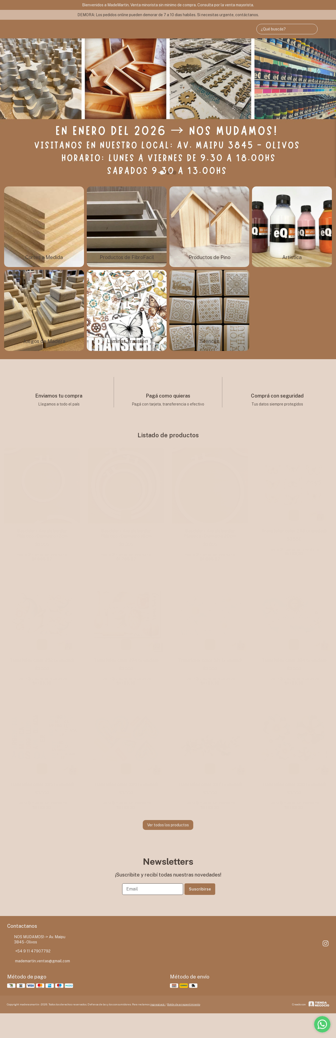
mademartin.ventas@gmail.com (38, 961)
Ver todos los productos (168, 825)
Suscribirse (200, 889)
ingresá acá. (158, 1004)
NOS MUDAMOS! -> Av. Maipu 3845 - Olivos (36, 939)
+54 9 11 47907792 (29, 951)
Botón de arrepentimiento (183, 1004)
